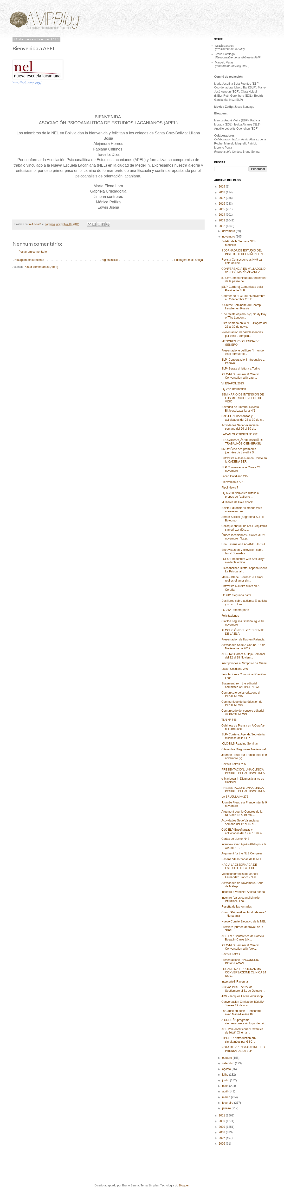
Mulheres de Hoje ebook (237, 502)
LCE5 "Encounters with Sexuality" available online (243, 560)
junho (226, 1080)
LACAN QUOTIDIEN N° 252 (239, 434)
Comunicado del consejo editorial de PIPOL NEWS (242, 712)
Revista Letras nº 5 (233, 764)
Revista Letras (230, 954)
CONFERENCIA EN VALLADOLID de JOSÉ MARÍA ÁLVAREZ (243, 270)
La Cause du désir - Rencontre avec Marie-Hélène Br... (241, 1012)
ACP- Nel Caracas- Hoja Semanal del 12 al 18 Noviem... (243, 655)
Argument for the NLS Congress (242, 853)
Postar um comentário (33, 251)
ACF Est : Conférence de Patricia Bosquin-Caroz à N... (242, 937)
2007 (222, 1138)
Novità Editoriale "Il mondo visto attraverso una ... (241, 509)
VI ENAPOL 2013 (232, 383)
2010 (222, 1121)
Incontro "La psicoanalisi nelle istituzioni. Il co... (240, 899)
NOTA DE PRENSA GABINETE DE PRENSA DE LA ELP (244, 1049)
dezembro (229, 231)
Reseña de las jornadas (236, 906)
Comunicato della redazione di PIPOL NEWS (240, 694)
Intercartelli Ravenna (234, 981)
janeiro (227, 1108)
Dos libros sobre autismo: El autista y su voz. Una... (244, 602)
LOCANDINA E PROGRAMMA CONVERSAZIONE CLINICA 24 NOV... (243, 972)
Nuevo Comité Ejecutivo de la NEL (243, 921)
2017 (222, 198)
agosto (227, 1069)
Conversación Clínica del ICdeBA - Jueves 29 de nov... (243, 1003)
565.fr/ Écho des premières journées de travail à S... (238, 450)
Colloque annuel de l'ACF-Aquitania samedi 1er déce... (244, 527)
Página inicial (109, 260)
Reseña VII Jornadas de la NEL (241, 859)
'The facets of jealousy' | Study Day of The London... (243, 316)
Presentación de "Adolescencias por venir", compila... (242, 334)
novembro (229, 236)
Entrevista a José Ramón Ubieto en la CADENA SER (244, 460)
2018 (222, 192)
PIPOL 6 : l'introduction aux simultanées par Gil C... (238, 1039)
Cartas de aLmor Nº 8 (235, 838)
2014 (222, 214)
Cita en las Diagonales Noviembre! (243, 749)
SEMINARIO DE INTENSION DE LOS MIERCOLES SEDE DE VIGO (242, 398)
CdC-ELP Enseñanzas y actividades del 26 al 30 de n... (242, 417)
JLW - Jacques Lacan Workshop (242, 996)
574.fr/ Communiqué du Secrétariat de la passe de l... (243, 279)
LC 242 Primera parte (235, 610)
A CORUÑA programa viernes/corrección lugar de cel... (244, 1021)
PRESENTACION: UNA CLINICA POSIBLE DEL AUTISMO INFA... (244, 771)
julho (225, 1074)
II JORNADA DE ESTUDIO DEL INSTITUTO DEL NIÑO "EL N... (243, 252)
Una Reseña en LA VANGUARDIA (243, 544)
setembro (228, 1063)
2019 (222, 186)
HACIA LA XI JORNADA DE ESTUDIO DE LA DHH (239, 866)
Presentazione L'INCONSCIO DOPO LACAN (240, 961)
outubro (227, 1057)
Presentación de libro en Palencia (243, 639)
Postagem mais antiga (188, 260)
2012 (222, 226)
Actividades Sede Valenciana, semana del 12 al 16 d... (240, 822)
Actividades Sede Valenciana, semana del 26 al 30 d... (240, 427)
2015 (222, 209)
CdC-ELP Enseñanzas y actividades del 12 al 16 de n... (242, 831)
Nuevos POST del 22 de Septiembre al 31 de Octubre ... (243, 988)
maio (225, 1086)
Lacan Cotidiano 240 (234, 669)
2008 (222, 1132)
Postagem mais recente (29, 260)
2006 (222, 1143)
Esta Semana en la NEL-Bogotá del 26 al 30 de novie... (244, 324)
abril (225, 1091)
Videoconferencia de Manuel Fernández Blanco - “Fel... (239, 875)
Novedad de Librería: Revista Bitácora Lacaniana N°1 (240, 408)
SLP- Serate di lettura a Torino (240, 368)
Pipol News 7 (229, 487)
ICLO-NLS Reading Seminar (239, 743)
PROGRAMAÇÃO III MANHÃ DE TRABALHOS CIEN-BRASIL (242, 441)
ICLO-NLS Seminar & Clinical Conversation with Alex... (240, 947)
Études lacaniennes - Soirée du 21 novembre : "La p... (243, 536)
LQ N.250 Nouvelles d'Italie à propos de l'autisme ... (240, 494)
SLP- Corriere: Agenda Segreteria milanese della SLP (243, 736)
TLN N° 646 (229, 719)
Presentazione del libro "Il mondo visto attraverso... (242, 352)
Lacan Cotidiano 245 (234, 476)
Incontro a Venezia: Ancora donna (243, 892)
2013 (222, 220)
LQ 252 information (233, 389)
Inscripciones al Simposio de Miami (243, 663)
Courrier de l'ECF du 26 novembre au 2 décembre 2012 (243, 297)
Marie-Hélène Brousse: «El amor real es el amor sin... (242, 579)
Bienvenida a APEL (233, 482)
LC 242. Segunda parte (236, 595)
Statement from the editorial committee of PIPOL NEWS (240, 685)
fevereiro (228, 1102)
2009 (222, 1126)
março (226, 1097)
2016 (222, 203)
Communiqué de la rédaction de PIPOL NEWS (241, 703)
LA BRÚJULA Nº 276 (234, 796)
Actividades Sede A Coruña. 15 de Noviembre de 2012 (243, 646)
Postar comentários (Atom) (41, 267)
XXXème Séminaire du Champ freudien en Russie (241, 306)
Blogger (184, 1185)
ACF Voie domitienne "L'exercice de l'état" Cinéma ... (242, 1031)
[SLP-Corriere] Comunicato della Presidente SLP (242, 288)
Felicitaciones (230, 615)
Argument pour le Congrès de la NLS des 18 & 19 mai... (241, 813)
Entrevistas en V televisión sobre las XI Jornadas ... (242, 551)
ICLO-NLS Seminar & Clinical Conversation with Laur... (240, 376)
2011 (222, 1115)
